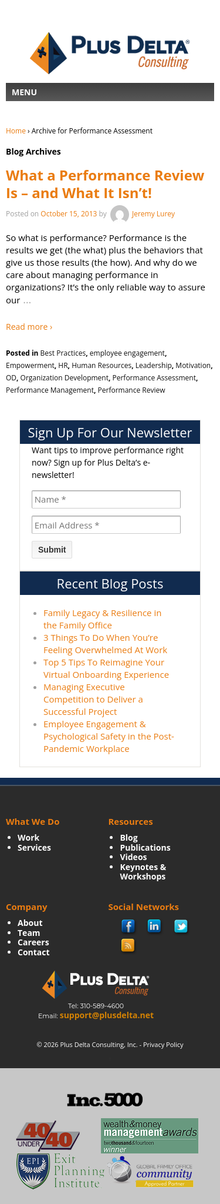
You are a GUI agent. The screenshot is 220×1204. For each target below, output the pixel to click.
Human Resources (101, 365)
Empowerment (30, 365)
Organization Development (65, 378)
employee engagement (127, 353)
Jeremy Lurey (142, 214)
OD (11, 378)
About (30, 922)
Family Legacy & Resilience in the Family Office (102, 619)
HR (62, 365)
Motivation (193, 365)
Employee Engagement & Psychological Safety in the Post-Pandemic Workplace (108, 736)
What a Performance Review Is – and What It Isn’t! (105, 183)
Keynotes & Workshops (143, 871)
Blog (128, 837)
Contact (34, 952)
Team (29, 932)
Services (34, 847)
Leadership (154, 365)
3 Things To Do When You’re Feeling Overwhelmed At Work (105, 643)
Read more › (29, 326)
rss (128, 946)
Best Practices (63, 353)
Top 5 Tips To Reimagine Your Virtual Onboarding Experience (106, 668)
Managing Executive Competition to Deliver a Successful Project (93, 699)
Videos (133, 856)
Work (28, 837)
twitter (181, 927)
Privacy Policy (163, 1044)
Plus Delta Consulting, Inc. (99, 1044)
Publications (145, 847)
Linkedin (155, 927)
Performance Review (131, 390)
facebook (129, 927)
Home (16, 131)
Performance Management (50, 390)
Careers (33, 942)
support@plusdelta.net (107, 1015)
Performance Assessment (154, 378)
